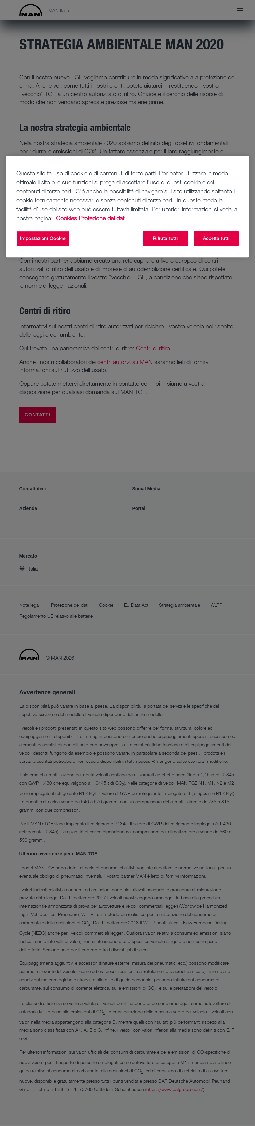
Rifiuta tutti (165, 238)
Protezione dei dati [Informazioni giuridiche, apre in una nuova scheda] (102, 218)
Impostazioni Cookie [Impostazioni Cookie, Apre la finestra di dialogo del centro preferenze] (42, 238)
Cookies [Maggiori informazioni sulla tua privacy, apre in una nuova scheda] (66, 218)
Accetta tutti (216, 238)
